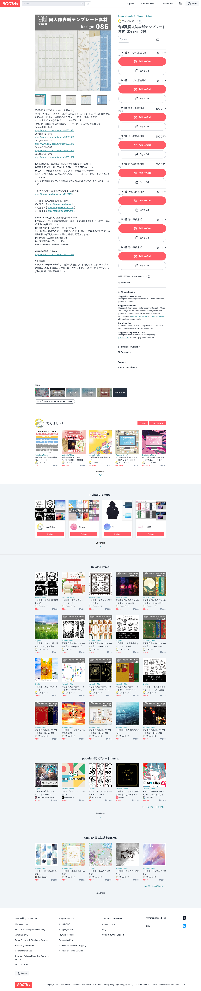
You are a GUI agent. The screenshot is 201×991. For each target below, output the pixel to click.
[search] (81, 4)
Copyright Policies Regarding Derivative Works (32, 957)
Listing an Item (21, 924)
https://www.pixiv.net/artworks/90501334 (54, 130)
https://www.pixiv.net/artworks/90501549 (54, 150)
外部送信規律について (124, 985)
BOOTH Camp (21, 964)
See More (100, 545)
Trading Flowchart (129, 347)
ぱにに (81, 527)
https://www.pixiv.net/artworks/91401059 (54, 254)
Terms (121, 362)
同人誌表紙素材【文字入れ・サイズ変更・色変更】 (73, 458)
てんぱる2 (50, 527)
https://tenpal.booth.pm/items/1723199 (54, 194)
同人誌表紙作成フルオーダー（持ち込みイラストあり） (153, 458)
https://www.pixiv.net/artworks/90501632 (54, 157)
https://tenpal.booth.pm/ (59, 204)
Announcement (108, 924)
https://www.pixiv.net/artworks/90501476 (54, 144)
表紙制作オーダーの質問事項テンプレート (46, 458)
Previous (37, 53)
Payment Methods (66, 935)
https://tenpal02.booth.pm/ (60, 207)
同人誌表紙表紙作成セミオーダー (100, 458)
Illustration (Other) (149, 455)
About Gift (125, 282)
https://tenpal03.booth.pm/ (60, 211)
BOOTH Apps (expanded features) (30, 929)
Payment (125, 352)
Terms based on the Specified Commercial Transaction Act (157, 985)
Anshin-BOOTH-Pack (139, 316)
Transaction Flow (66, 940)
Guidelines (97, 985)
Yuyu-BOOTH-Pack (156, 316)
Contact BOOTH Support (113, 935)
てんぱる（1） (56, 423)
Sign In (130, 4)
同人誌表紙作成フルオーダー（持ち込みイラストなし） (126, 458)
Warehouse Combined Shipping (72, 945)
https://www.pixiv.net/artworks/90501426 (54, 137)
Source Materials (125, 16)
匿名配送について (23, 935)
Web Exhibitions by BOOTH (71, 951)
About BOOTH (147, 4)
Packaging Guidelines (24, 945)
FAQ (104, 929)
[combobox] (53, 3)
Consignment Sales (23, 951)
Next (109, 53)
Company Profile (52, 985)
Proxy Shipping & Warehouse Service (31, 940)
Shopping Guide (66, 929)
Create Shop (167, 4)
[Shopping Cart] (180, 3)
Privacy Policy (109, 985)
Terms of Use (65, 985)
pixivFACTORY (123, 338)
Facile (148, 527)
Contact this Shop (126, 367)
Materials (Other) (144, 16)
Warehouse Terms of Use (81, 985)
